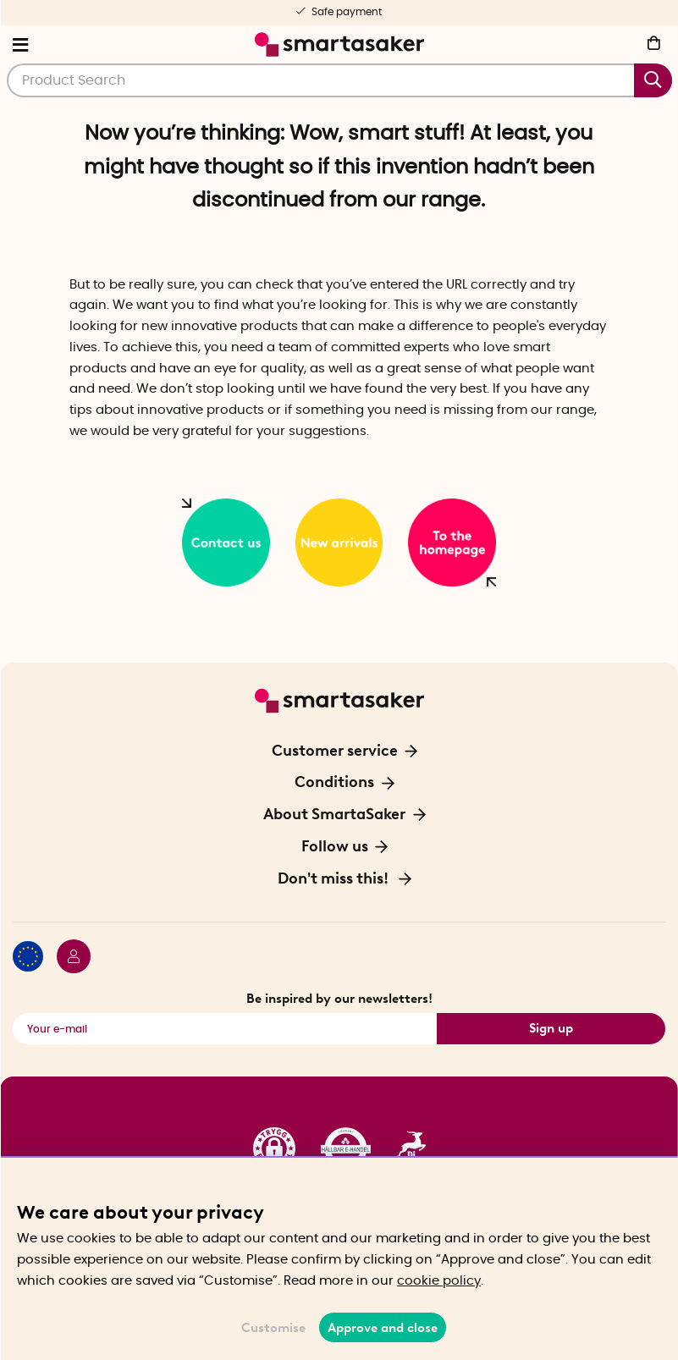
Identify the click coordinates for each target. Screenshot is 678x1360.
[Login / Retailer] (67, 959)
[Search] (339, 80)
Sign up (551, 1028)
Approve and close (383, 1327)
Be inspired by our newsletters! (339, 998)
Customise (273, 1327)
